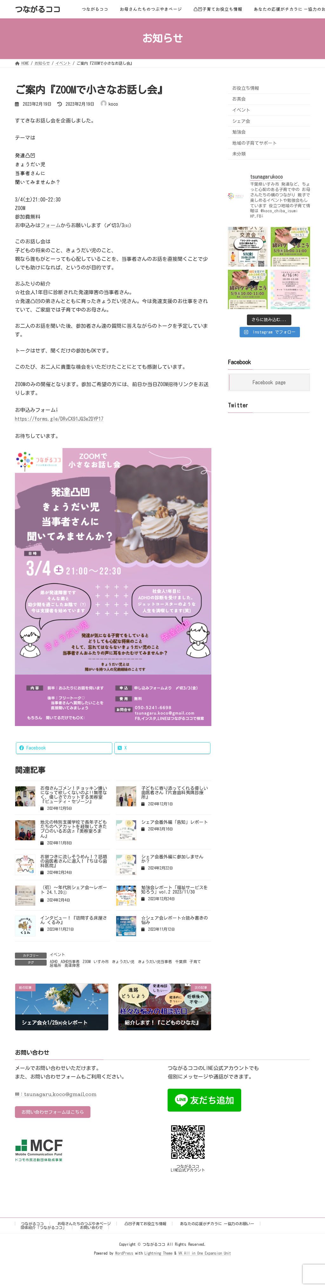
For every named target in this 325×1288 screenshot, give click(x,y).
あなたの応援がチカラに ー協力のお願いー (217, 1223)
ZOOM (86, 961)
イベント (57, 954)
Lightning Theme (158, 1253)
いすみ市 (101, 961)
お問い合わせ (91, 1227)
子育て (195, 961)
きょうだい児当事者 (155, 961)
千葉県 (181, 961)
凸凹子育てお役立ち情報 (145, 1223)
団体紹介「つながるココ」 (43, 1227)
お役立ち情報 (245, 88)
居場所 (55, 965)
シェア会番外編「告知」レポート (174, 822)
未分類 (239, 154)
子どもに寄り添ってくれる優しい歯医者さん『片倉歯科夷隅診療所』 (174, 792)
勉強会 (239, 132)
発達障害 (72, 965)
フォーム (50, 225)
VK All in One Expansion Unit (204, 1253)
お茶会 (239, 99)
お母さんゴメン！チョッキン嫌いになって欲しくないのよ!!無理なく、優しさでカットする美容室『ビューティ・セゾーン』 (73, 795)
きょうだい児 (123, 961)
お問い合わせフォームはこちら (57, 1112)
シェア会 (241, 121)
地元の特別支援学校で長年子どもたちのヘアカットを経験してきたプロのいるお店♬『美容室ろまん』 (73, 829)
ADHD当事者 (70, 961)
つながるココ (32, 1223)
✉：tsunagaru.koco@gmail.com (55, 1094)
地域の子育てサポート (254, 143)
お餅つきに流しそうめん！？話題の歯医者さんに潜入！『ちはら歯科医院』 (73, 861)
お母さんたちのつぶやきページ (84, 1223)
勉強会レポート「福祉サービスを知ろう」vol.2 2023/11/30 (174, 889)
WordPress (124, 1253)
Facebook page (269, 382)
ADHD (53, 961)
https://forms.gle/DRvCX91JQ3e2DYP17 (59, 418)
